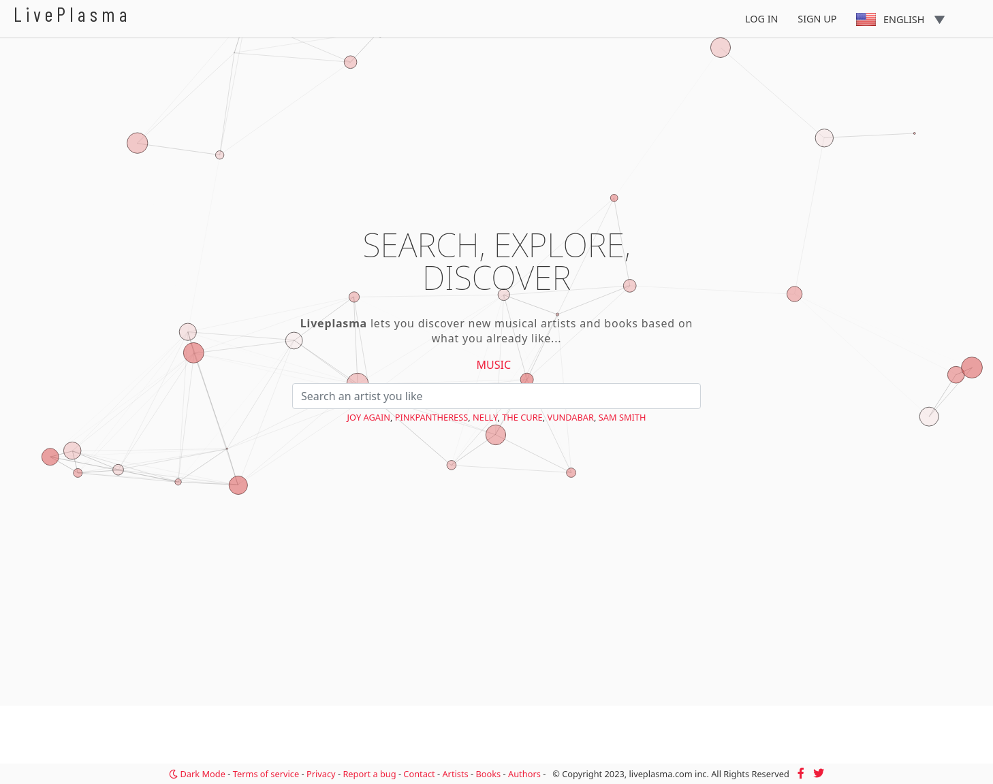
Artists (455, 774)
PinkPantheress (432, 417)
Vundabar (571, 417)
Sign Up (817, 18)
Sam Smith (622, 417)
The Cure (522, 417)
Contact (419, 774)
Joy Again (368, 417)
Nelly (485, 417)
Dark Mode (197, 774)
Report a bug (369, 774)
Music (494, 364)
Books (488, 774)
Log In (761, 18)
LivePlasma (72, 14)
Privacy (321, 774)
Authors (524, 774)
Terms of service (266, 774)
